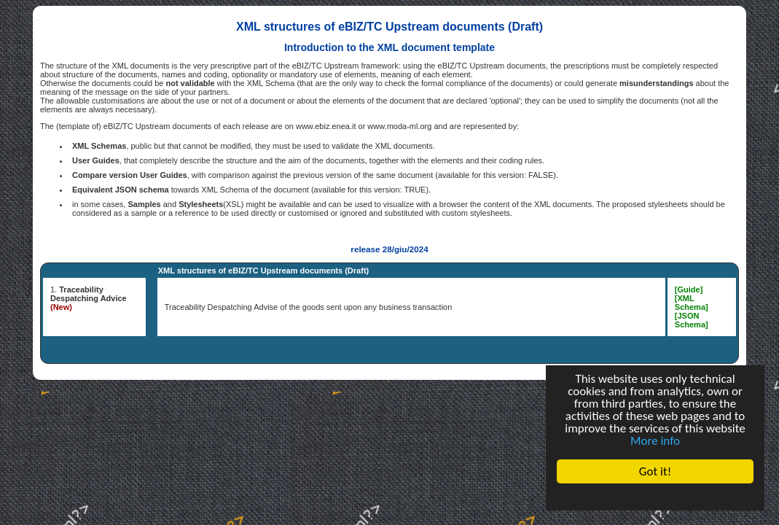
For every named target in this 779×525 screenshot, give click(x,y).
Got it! (655, 471)
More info (655, 440)
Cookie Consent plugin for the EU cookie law (655, 497)
